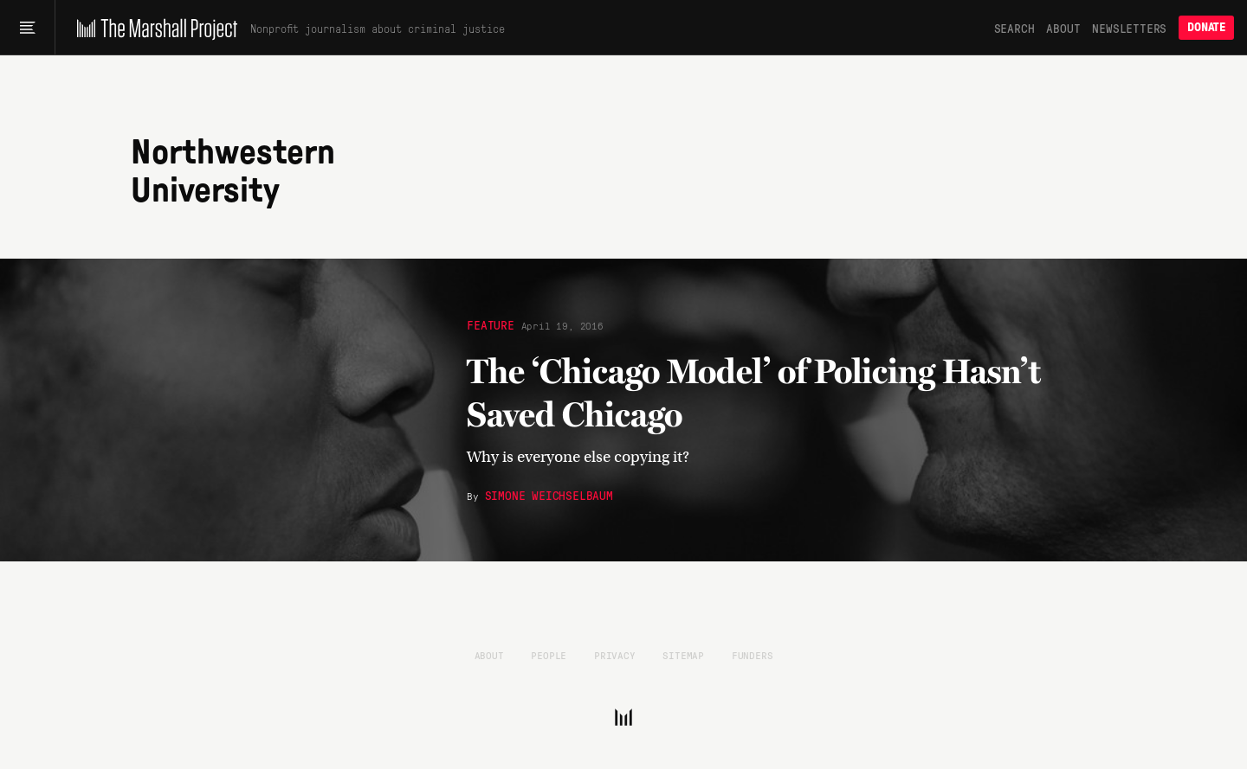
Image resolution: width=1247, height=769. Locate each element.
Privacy (615, 655)
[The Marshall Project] (152, 27)
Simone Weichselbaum (549, 495)
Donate (1206, 27)
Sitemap (683, 655)
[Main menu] (27, 27)
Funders (752, 655)
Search (1014, 27)
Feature (490, 324)
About (1063, 27)
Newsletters (1129, 27)
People (548, 655)
